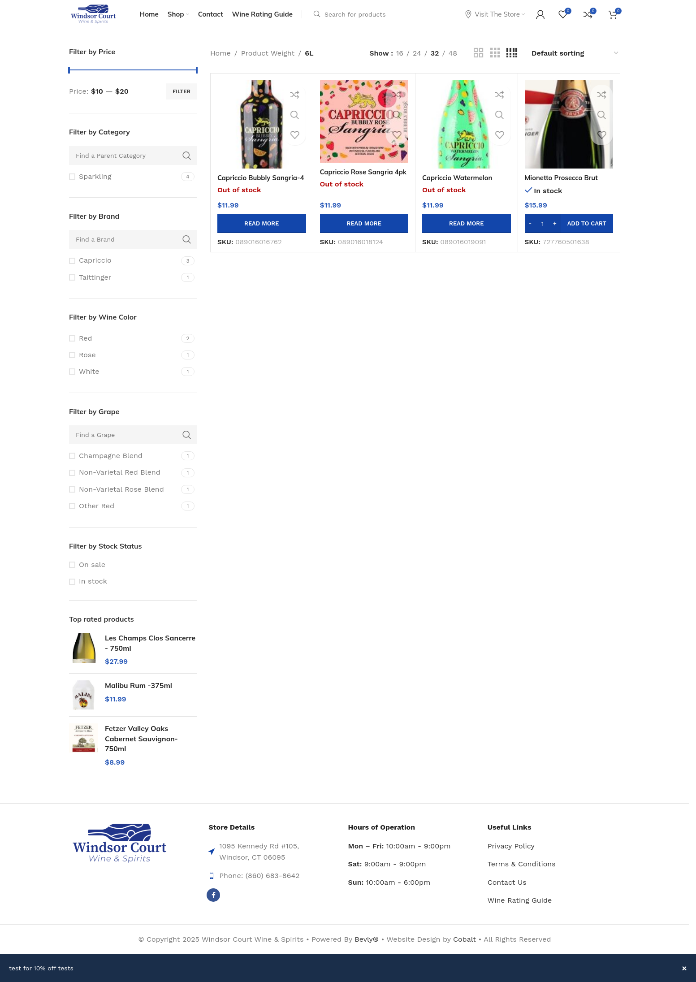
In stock (93, 593)
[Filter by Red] (124, 350)
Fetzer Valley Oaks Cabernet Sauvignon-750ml (141, 750)
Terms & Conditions (522, 875)
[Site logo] (99, 19)
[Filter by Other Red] (124, 517)
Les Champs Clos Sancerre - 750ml (150, 654)
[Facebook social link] (213, 907)
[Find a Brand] (133, 251)
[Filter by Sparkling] (124, 188)
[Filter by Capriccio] (124, 272)
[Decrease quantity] (530, 235)
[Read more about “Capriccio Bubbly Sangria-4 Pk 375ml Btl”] (261, 235)
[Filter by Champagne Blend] (124, 467)
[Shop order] (575, 64)
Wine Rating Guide (520, 912)
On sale (92, 576)
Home (220, 65)
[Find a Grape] (133, 446)
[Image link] (119, 855)
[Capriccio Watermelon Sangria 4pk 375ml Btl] (466, 136)
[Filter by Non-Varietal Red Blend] (124, 484)
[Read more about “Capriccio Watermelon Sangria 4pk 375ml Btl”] (466, 235)
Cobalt (465, 951)
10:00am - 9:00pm (399, 857)
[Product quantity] (542, 235)
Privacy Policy (511, 857)
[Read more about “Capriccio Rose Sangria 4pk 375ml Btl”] (364, 235)
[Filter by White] (124, 383)
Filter (181, 103)
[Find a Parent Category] (133, 167)
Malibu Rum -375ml (138, 697)
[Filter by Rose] (124, 366)
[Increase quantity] (555, 235)
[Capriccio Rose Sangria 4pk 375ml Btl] (364, 133)
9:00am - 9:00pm (387, 875)
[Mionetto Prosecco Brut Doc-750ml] (569, 136)
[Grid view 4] (511, 64)
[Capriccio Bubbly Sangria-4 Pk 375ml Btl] (261, 136)
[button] (569, 235)
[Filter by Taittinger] (124, 289)
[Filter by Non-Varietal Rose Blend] (124, 501)
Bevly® (366, 951)
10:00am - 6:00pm (389, 894)
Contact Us (507, 894)
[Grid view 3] (495, 64)
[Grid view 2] (479, 64)
